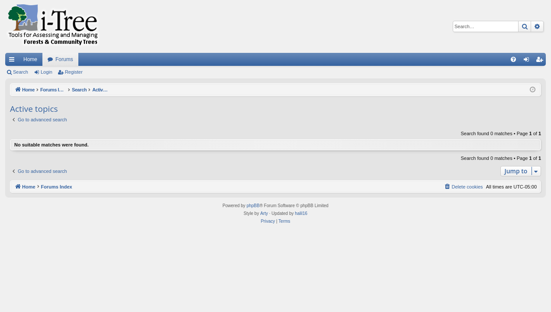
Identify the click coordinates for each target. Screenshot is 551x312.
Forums (64, 59)
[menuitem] (513, 59)
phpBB (253, 205)
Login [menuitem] (528, 61)
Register (74, 72)
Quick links (13, 61)
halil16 (301, 213)
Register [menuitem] (541, 61)
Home (30, 59)
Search (20, 72)
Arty (264, 213)
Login (46, 72)
